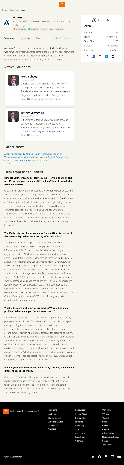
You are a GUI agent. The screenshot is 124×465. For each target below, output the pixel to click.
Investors (79, 422)
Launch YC (80, 437)
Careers (105, 429)
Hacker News (81, 433)
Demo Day (79, 426)
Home (4, 10)
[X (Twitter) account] (99, 56)
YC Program (53, 414)
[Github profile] (113, 56)
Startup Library (81, 418)
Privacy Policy (108, 433)
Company (9, 38)
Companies (14, 10)
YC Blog (105, 414)
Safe (77, 429)
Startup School (54, 418)
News (38, 38)
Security (105, 441)
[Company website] (86, 56)
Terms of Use (108, 445)
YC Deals (79, 441)
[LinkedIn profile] (42, 112)
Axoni (88, 26)
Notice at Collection (110, 437)
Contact (105, 418)
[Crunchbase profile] (106, 56)
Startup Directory (82, 414)
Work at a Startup (55, 422)
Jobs (24, 38)
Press (104, 422)
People (105, 426)
